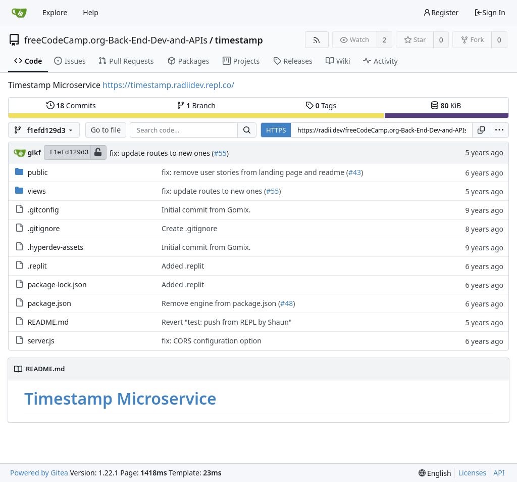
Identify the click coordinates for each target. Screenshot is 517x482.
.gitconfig (43, 209)
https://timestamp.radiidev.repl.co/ (168, 85)
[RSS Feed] (317, 39)
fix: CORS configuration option (212, 340)
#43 (354, 172)
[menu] (499, 130)
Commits (71, 105)
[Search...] (246, 130)
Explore (54, 12)
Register (440, 12)
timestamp (239, 40)
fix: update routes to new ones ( (162, 153)
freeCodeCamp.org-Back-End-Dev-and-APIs (116, 40)
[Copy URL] (481, 130)
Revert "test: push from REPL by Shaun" (227, 322)
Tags (320, 105)
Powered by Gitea (39, 472)
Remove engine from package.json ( (221, 303)
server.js (41, 340)
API (498, 472)
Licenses (472, 472)
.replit (37, 266)
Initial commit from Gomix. (206, 209)
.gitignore (44, 228)
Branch (196, 105)
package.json (49, 303)
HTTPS (276, 130)
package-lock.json (57, 284)
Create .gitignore (189, 228)
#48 (286, 303)
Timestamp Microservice (120, 398)
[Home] (19, 13)
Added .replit (183, 266)
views (37, 191)
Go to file (106, 130)
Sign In (489, 12)
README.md (48, 322)
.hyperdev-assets (55, 247)
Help (90, 12)
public (38, 172)
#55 (220, 153)
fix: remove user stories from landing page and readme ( (255, 172)
